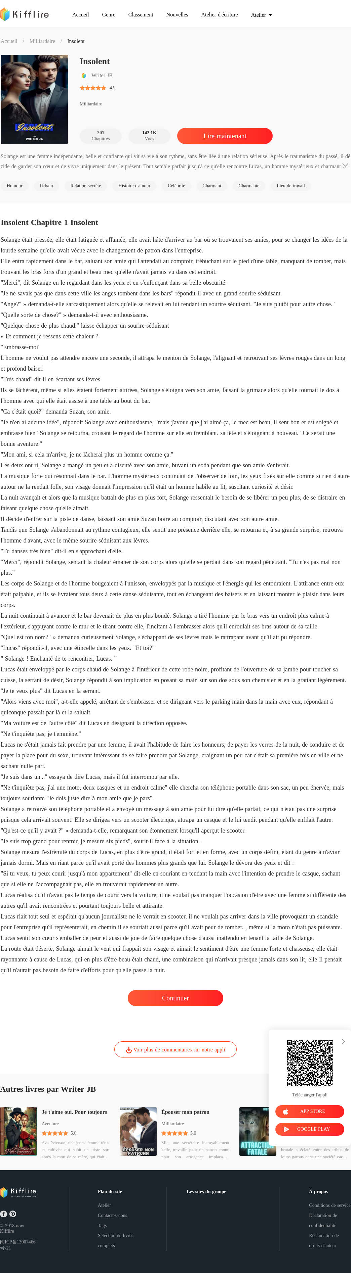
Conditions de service (329, 1205)
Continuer (175, 998)
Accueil (9, 41)
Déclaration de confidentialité (323, 1220)
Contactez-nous (112, 1215)
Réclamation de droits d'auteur (324, 1240)
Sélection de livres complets (115, 1240)
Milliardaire (42, 41)
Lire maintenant (224, 136)
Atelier (104, 1205)
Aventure (50, 1123)
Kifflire (7, 1231)
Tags (102, 1225)
